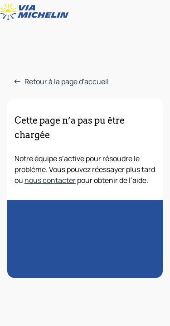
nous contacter (50, 180)
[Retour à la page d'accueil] (36, 12)
